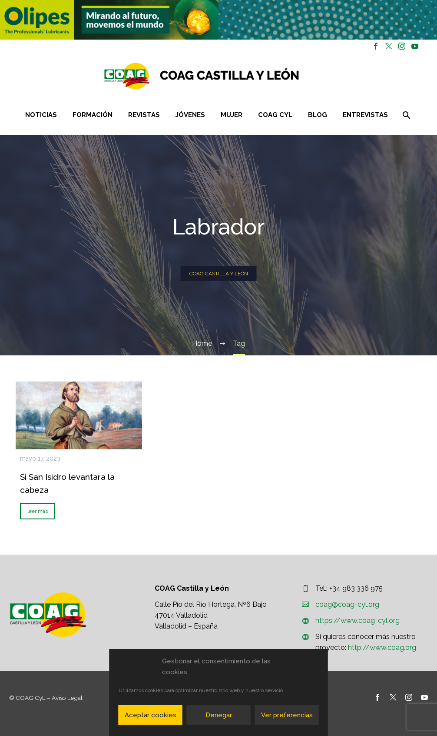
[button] (109, 20)
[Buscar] (405, 115)
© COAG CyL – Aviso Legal (46, 697)
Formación (93, 115)
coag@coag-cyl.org (347, 604)
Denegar (218, 715)
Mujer (231, 115)
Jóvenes (190, 115)
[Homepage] (253, 75)
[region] (109, 20)
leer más (37, 511)
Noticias (41, 115)
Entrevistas (365, 115)
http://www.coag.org (382, 647)
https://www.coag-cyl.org (357, 620)
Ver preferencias (287, 715)
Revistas (144, 115)
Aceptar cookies (150, 715)
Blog (317, 115)
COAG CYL (275, 115)
